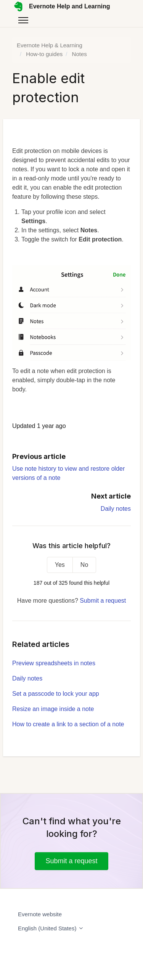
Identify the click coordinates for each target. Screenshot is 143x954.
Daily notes (116, 508)
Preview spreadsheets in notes (53, 663)
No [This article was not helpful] (84, 564)
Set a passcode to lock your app (55, 693)
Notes (79, 54)
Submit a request (103, 600)
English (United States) (51, 928)
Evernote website (40, 914)
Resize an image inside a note (53, 709)
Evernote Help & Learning (49, 45)
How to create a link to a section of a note (68, 724)
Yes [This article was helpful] (60, 564)
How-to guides (44, 54)
